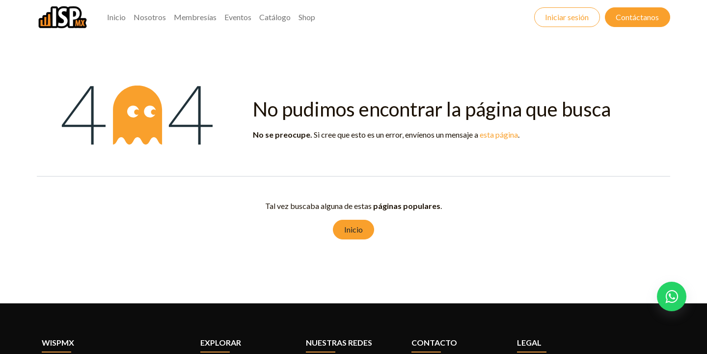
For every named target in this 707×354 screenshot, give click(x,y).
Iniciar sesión (567, 17)
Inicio (353, 229)
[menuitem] (116, 17)
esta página (499, 134)
